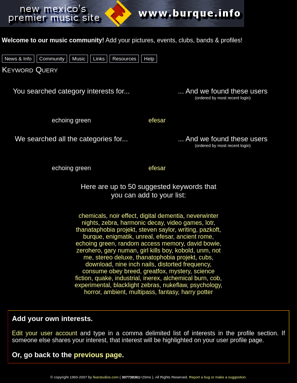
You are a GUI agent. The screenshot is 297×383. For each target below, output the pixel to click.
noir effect (123, 215)
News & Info (18, 59)
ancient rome (195, 236)
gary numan (120, 250)
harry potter (197, 292)
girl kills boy (156, 250)
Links (99, 59)
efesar (156, 120)
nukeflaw (175, 285)
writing (187, 229)
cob (215, 278)
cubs (205, 257)
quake (103, 278)
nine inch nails (134, 264)
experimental (92, 285)
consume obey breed (111, 271)
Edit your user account (44, 333)
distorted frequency (184, 264)
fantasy (168, 292)
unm (203, 250)
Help (149, 59)
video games (184, 222)
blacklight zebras (136, 285)
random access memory (151, 243)
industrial (127, 278)
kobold (184, 250)
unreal (144, 236)
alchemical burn (185, 278)
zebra (109, 222)
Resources (124, 59)
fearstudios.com (106, 377)
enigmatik (119, 236)
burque (93, 236)
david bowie (203, 243)
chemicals (92, 215)
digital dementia (161, 215)
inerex (151, 278)
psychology (205, 285)
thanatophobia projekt (166, 257)
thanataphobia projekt (105, 229)
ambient (115, 292)
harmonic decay (142, 222)
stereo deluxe (114, 257)
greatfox (154, 271)
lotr (209, 222)
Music (78, 59)
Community (52, 59)
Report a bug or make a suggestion (217, 377)
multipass (142, 292)
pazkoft (209, 229)
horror (92, 292)
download (98, 264)
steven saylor (157, 229)
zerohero (88, 250)
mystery (180, 271)
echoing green (95, 243)
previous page (98, 355)
